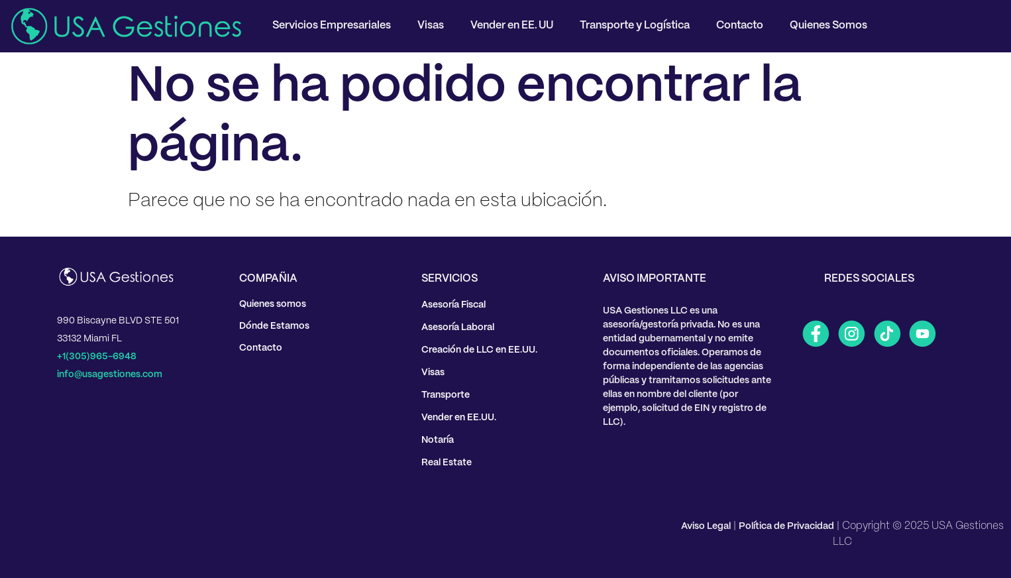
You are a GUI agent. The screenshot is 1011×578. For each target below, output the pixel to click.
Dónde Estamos (274, 326)
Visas (430, 25)
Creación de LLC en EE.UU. (479, 350)
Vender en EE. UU (511, 25)
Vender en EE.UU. (458, 417)
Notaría (437, 440)
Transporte (445, 395)
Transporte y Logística (635, 25)
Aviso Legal (706, 526)
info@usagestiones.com (109, 374)
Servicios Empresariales (331, 25)
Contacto (739, 25)
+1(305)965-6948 (96, 356)
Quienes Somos (828, 25)
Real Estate (446, 462)
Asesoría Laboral (457, 327)
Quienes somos (272, 304)
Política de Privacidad (786, 526)
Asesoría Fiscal (453, 305)
